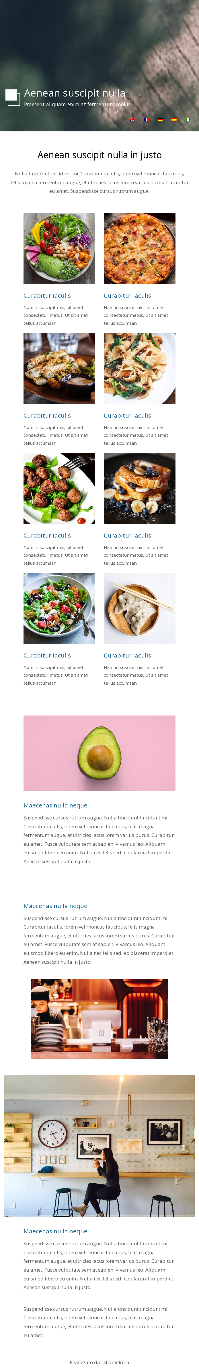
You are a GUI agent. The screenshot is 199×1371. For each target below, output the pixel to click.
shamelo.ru (116, 1362)
